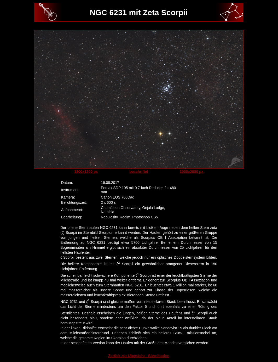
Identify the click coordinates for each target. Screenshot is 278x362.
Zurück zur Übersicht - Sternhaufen (138, 356)
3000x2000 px (191, 171)
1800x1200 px (86, 171)
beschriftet (138, 171)
